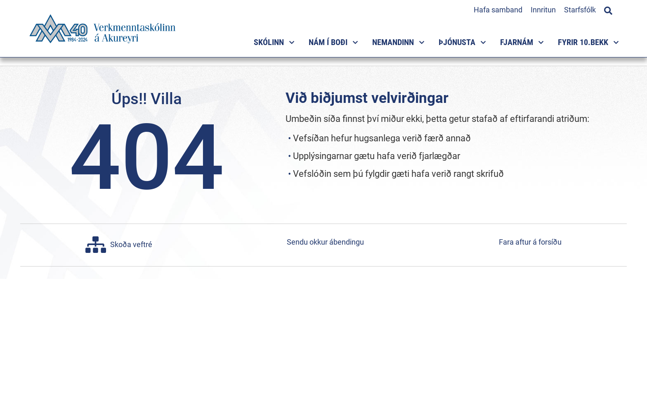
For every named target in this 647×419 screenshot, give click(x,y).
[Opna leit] (608, 9)
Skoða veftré (118, 245)
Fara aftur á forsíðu (530, 242)
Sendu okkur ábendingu (325, 242)
